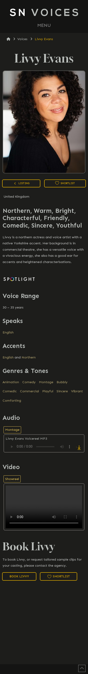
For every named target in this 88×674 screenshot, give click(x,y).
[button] (44, 25)
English (8, 332)
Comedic (10, 391)
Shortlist (65, 183)
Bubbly (62, 382)
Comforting (12, 401)
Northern (29, 357)
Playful (47, 391)
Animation (11, 382)
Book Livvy (19, 576)
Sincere (62, 391)
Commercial (29, 391)
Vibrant (77, 391)
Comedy (29, 382)
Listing (21, 184)
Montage (46, 382)
